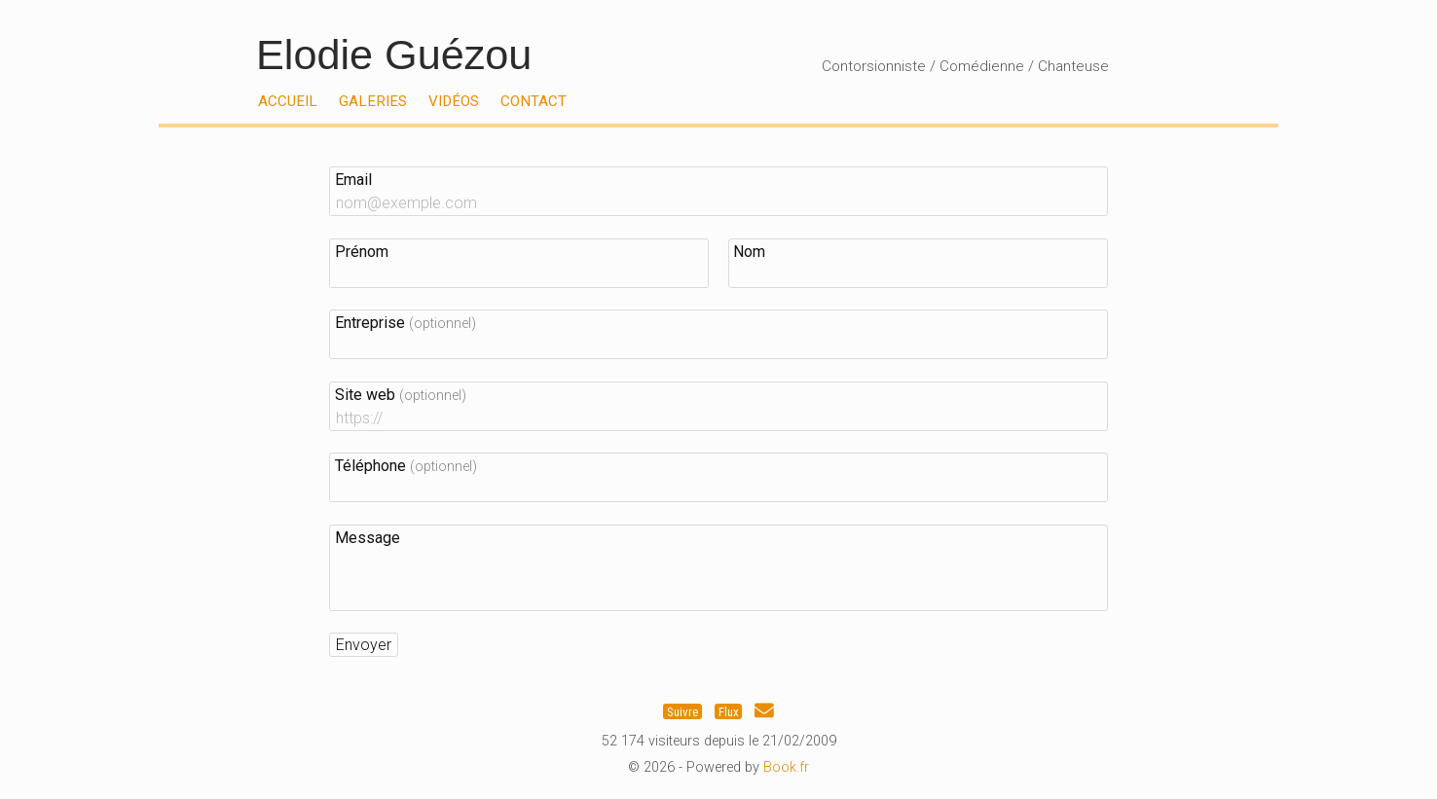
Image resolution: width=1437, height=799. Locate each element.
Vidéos (453, 101)
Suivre (682, 711)
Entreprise (405, 322)
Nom (749, 251)
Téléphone (406, 465)
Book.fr (786, 767)
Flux (728, 711)
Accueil (287, 101)
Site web (400, 394)
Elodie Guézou (394, 54)
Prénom (361, 251)
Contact (533, 101)
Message (367, 537)
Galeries (373, 101)
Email (353, 179)
